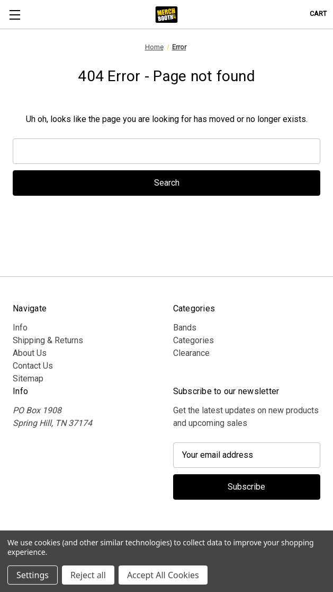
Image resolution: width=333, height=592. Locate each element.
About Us (30, 353)
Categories (193, 340)
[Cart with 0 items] (318, 13)
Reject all (88, 575)
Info (20, 328)
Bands (184, 328)
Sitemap (28, 378)
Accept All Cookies (163, 575)
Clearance (191, 353)
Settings (32, 575)
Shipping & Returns (48, 340)
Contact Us (33, 366)
